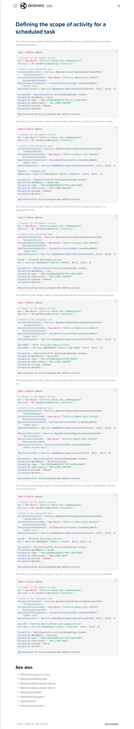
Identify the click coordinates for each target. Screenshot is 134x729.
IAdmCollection (28, 701)
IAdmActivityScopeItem (32, 696)
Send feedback (112, 723)
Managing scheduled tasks (33, 678)
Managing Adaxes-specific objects (37, 687)
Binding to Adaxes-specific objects (38, 683)
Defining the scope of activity (35, 674)
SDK (49, 5)
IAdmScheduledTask (30, 692)
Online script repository (32, 705)
